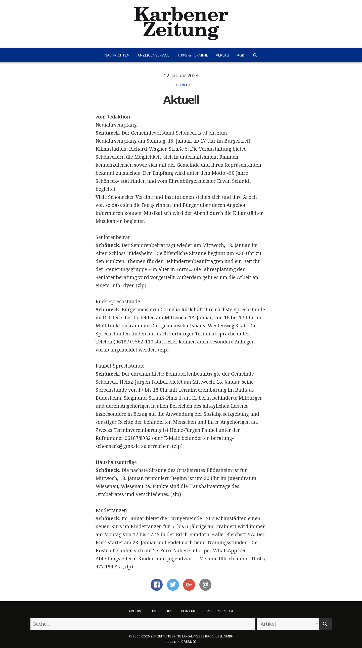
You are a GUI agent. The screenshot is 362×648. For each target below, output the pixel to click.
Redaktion (118, 116)
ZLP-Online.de (220, 611)
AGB (240, 55)
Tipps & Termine (192, 55)
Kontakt (189, 611)
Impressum (161, 611)
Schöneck (181, 84)
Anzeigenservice (153, 55)
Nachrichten (116, 55)
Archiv (134, 611)
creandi (189, 641)
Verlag (222, 55)
